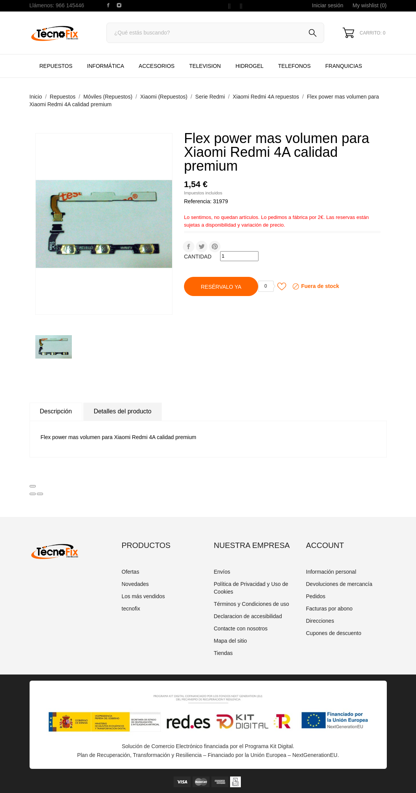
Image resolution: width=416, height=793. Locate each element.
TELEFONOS (300, 62)
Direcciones (320, 621)
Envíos (222, 572)
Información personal (331, 572)
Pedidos (316, 596)
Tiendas (223, 653)
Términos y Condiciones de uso (251, 604)
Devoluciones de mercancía (339, 584)
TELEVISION (204, 66)
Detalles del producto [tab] (122, 411)
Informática (105, 66)
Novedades (135, 584)
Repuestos (56, 66)
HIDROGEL (249, 66)
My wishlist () (370, 5)
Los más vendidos (143, 596)
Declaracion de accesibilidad (248, 616)
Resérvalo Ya (221, 287)
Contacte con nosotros (241, 628)
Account (325, 545)
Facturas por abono (329, 608)
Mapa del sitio (230, 641)
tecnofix (131, 608)
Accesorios (156, 66)
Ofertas (130, 572)
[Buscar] (215, 33)
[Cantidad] (239, 256)
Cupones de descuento (333, 633)
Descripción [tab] (56, 411)
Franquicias (343, 66)
